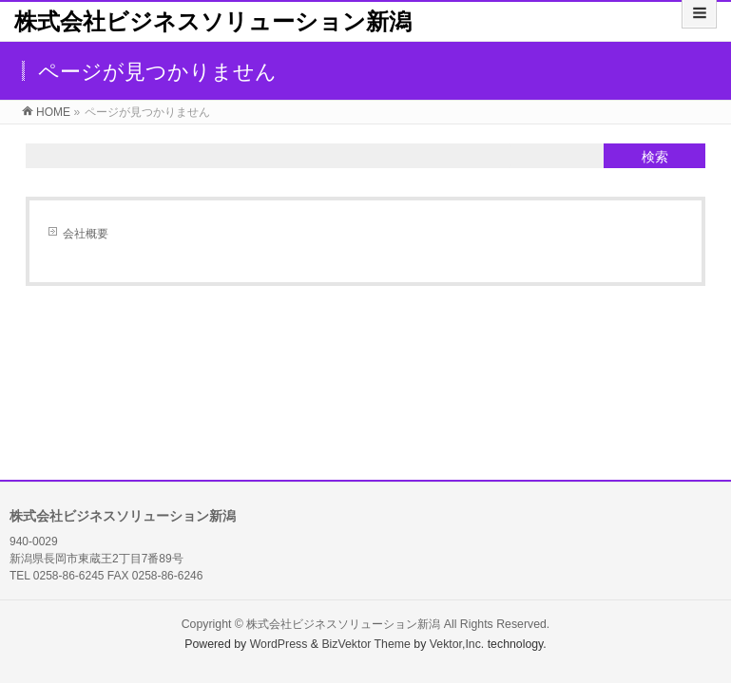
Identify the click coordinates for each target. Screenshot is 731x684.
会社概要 (85, 233)
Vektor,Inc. (457, 644)
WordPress (279, 644)
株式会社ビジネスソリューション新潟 (213, 21)
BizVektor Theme (366, 644)
